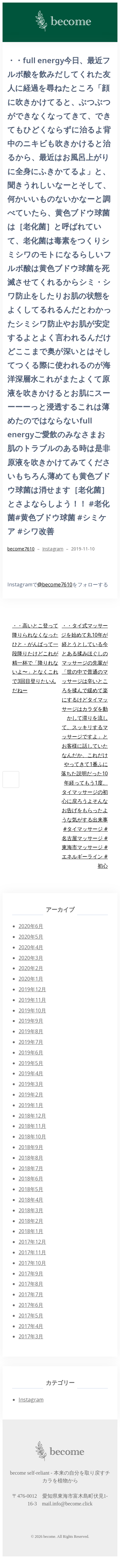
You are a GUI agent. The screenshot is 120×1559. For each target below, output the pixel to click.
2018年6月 (31, 1178)
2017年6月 (31, 1304)
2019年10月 (32, 1010)
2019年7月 (31, 1041)
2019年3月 (31, 1083)
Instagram (52, 549)
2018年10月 (32, 1136)
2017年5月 (31, 1315)
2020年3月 (31, 957)
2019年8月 (31, 1031)
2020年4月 (31, 947)
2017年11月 (32, 1252)
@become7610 (54, 584)
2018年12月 (32, 1115)
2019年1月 (31, 1105)
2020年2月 (31, 968)
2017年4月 (31, 1326)
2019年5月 (31, 1063)
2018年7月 (31, 1168)
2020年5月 (31, 936)
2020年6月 (31, 926)
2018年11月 (32, 1125)
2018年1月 (31, 1231)
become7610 (21, 549)
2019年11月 (32, 999)
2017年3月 (31, 1336)
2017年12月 (32, 1241)
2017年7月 (31, 1294)
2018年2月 (31, 1220)
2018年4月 (31, 1199)
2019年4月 (31, 1073)
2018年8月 (31, 1157)
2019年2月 (31, 1094)
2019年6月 (31, 1052)
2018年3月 (31, 1210)
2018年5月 (31, 1189)
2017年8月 (31, 1283)
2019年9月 (31, 1020)
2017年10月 (32, 1262)
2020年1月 (31, 978)
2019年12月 (32, 989)
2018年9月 (31, 1147)
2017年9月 (31, 1273)
